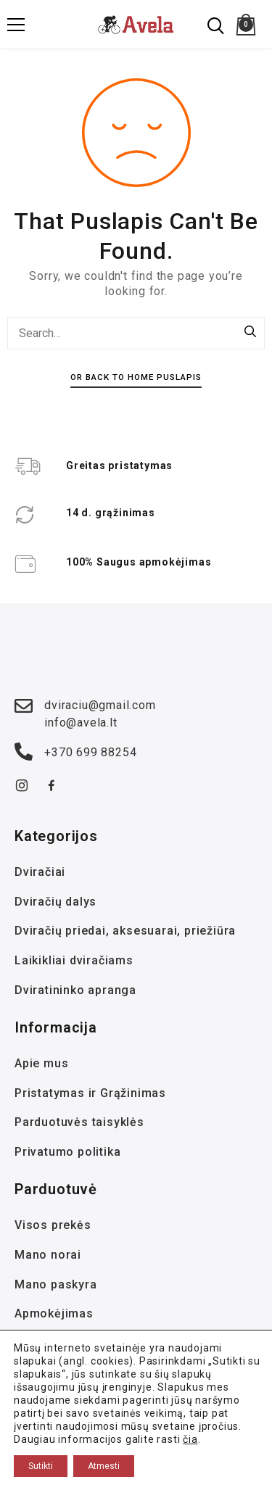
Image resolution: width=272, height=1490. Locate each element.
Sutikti (40, 1466)
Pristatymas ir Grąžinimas (90, 1093)
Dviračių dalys (55, 902)
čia (190, 1439)
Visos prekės (53, 1225)
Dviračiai (40, 872)
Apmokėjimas (54, 1313)
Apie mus (41, 1063)
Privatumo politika (67, 1152)
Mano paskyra (56, 1284)
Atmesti (104, 1466)
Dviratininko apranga (75, 990)
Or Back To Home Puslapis (136, 377)
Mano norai (48, 1255)
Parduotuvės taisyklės (79, 1122)
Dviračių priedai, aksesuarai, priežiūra (125, 931)
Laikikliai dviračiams (74, 960)
